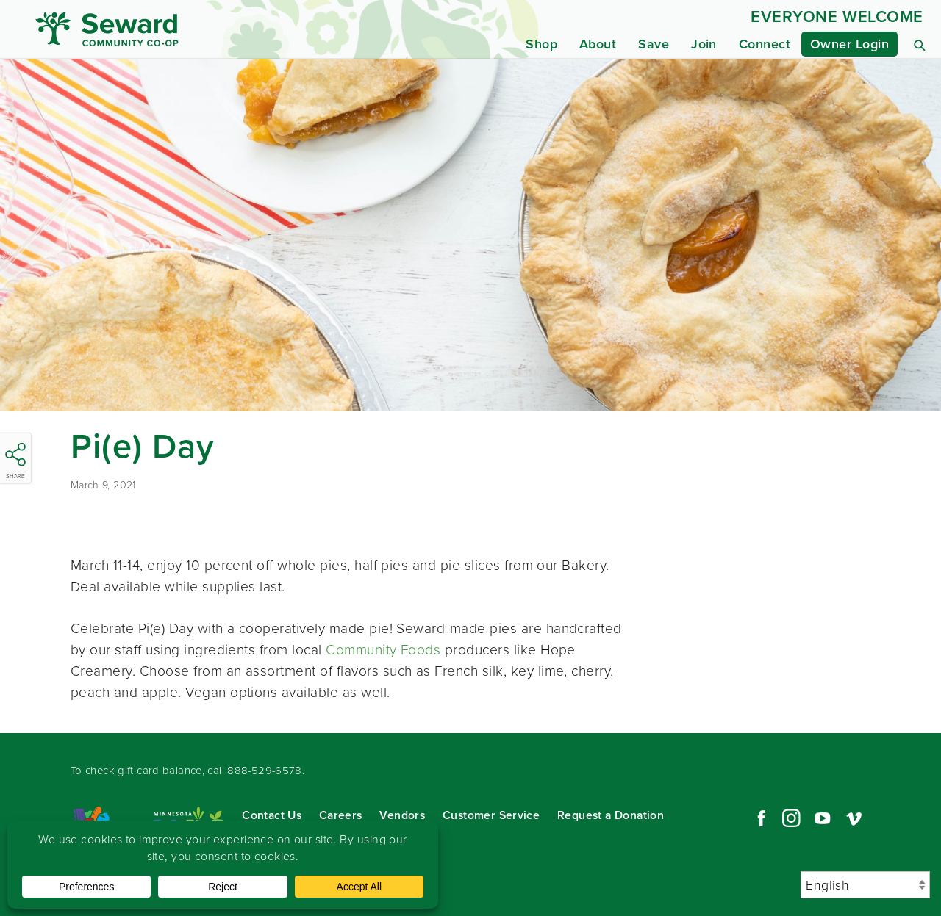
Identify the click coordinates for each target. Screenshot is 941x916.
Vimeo (854, 818)
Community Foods (383, 649)
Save (653, 44)
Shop (541, 44)
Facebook (759, 818)
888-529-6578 (264, 770)
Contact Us (271, 815)
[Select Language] (865, 884)
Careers (340, 815)
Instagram (791, 818)
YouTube (822, 818)
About (597, 44)
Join (704, 44)
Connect (764, 44)
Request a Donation (610, 815)
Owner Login (849, 44)
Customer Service (491, 815)
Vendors (402, 815)
